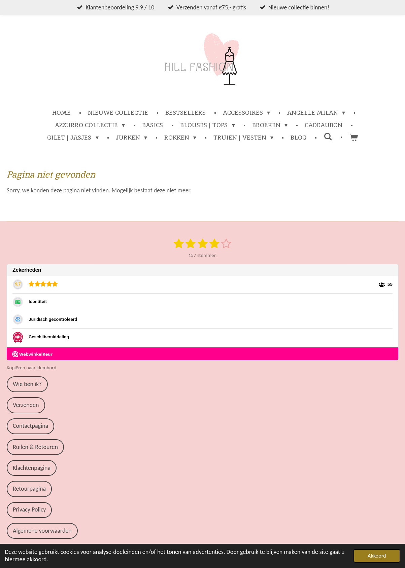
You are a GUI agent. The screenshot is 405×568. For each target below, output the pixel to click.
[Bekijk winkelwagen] (353, 137)
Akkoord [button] (377, 556)
